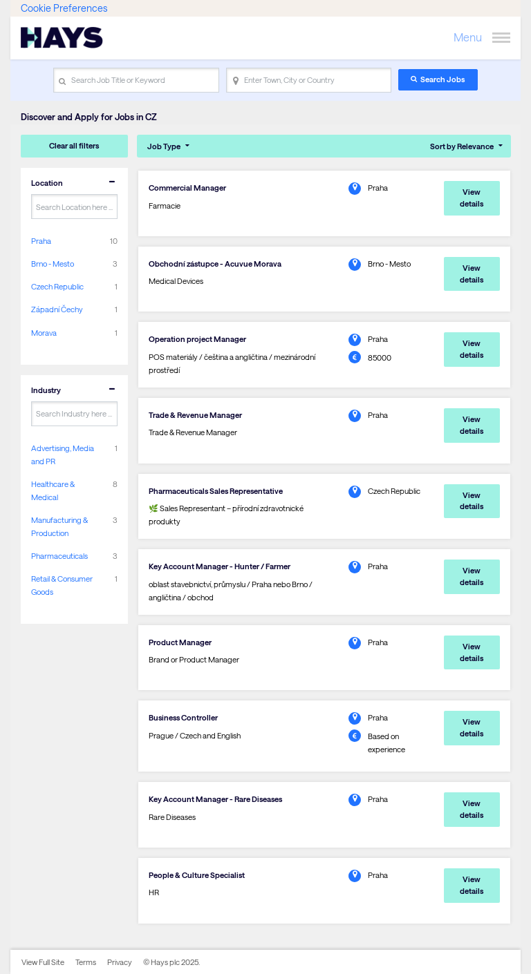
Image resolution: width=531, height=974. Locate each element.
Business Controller (183, 717)
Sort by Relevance (462, 146)
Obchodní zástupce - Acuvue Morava (215, 263)
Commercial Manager (187, 187)
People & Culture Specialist (197, 874)
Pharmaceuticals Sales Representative (216, 490)
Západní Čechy (57, 309)
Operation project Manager (197, 338)
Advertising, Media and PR (62, 454)
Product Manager (180, 642)
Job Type (163, 146)
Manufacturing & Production (59, 526)
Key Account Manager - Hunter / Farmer (219, 566)
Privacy (119, 961)
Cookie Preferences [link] (64, 8)
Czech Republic (57, 286)
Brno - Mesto (52, 263)
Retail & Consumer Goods (62, 585)
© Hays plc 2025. (171, 961)
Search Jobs (442, 79)
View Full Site (42, 961)
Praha (41, 240)
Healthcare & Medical (53, 490)
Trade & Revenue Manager (195, 414)
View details (471, 197)
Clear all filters (74, 145)
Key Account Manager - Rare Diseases (215, 798)
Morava (44, 332)
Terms (85, 961)
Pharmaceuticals (59, 555)
